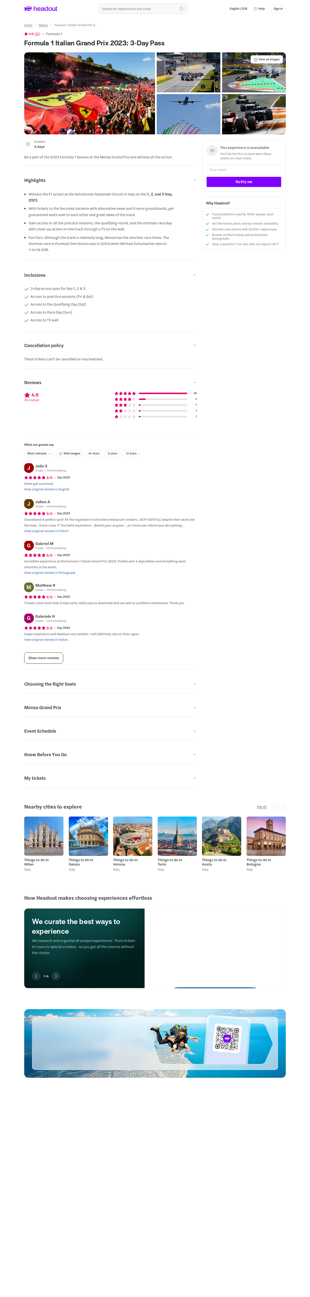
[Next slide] (56, 976)
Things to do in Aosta (214, 862)
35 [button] (37, 34)
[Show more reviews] (43, 658)
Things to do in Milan (36, 862)
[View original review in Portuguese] (49, 572)
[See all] (262, 806)
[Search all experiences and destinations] (143, 9)
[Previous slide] (36, 976)
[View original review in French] (46, 531)
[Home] (28, 25)
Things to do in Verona (125, 862)
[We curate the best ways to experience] (215, 943)
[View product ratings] (32, 34)
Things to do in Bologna (259, 862)
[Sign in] (278, 9)
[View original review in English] (47, 489)
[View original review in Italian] (46, 639)
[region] (155, 845)
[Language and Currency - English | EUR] (238, 9)
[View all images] (267, 59)
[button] (259, 9)
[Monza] (43, 25)
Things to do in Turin (170, 862)
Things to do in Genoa (81, 862)
